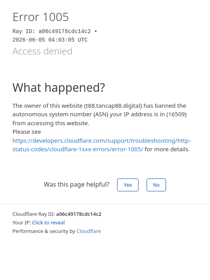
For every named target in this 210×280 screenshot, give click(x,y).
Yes (128, 185)
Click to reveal (48, 222)
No (156, 185)
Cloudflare (89, 231)
